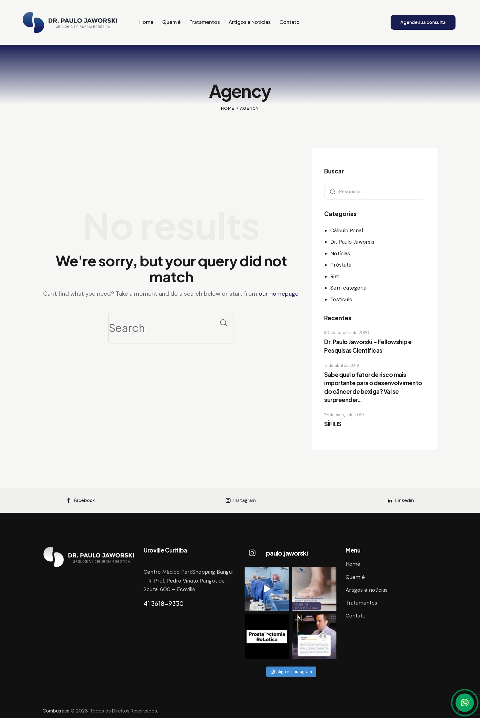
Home (227, 108)
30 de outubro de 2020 (346, 332)
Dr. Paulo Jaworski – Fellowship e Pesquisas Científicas (368, 346)
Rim (334, 276)
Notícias (340, 253)
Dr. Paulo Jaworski (352, 241)
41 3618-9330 (164, 603)
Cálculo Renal (346, 230)
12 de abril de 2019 (341, 365)
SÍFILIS (333, 423)
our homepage (278, 294)
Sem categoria (348, 287)
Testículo (341, 299)
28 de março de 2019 (344, 414)
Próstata (340, 264)
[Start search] (223, 323)
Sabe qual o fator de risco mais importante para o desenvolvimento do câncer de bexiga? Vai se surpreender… (373, 387)
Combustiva (56, 711)
